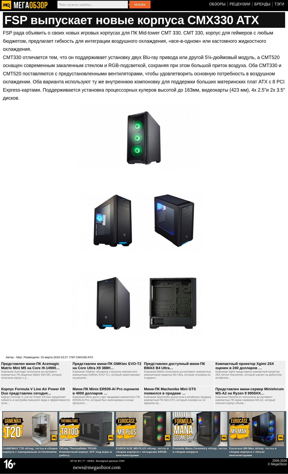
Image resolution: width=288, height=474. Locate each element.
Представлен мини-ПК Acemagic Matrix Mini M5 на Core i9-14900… (30, 366)
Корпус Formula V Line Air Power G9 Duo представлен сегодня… (33, 391)
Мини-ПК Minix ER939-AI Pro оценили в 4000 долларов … (106, 391)
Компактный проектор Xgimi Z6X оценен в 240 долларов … (244, 366)
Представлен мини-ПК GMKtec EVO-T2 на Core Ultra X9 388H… (107, 366)
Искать (139, 4)
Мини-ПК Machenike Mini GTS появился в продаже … (170, 391)
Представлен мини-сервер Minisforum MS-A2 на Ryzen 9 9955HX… (249, 391)
